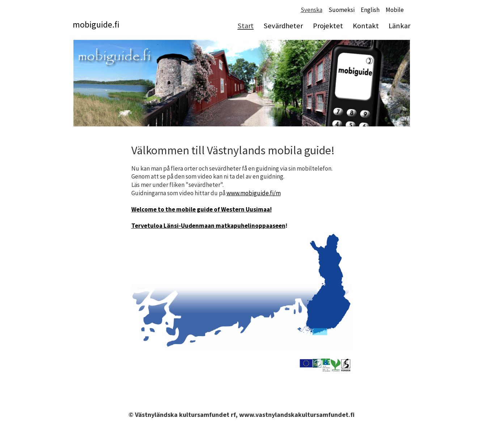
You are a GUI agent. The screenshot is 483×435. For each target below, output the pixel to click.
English (370, 10)
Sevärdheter (283, 25)
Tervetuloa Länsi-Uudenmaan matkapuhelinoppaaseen (208, 226)
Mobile (395, 10)
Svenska (311, 10)
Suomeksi (342, 10)
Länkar (399, 25)
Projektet (328, 25)
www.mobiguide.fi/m (253, 193)
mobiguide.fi (96, 24)
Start (245, 25)
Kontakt (366, 25)
